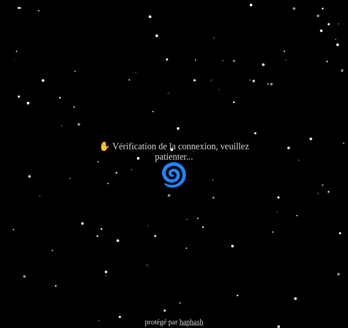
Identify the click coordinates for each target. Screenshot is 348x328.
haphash (191, 322)
